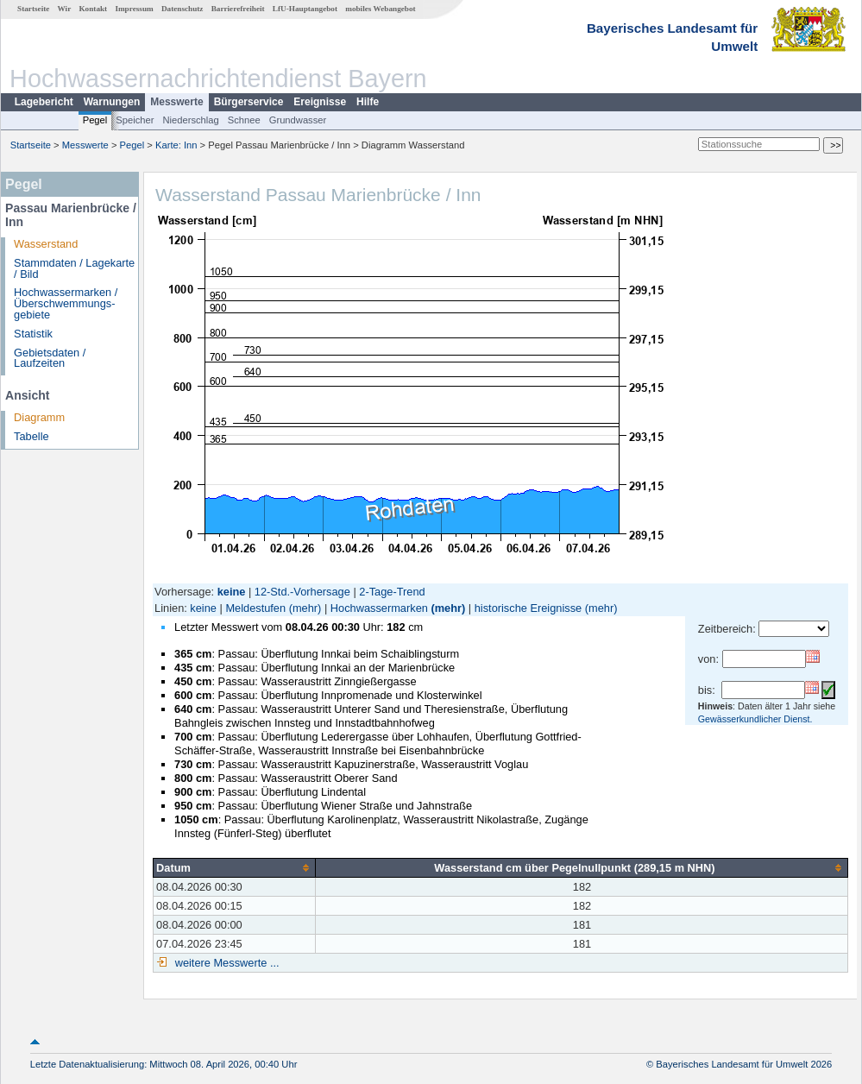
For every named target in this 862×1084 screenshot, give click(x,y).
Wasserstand (46, 243)
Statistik (33, 333)
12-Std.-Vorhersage (302, 591)
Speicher (135, 120)
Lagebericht (44, 102)
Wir (65, 8)
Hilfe (367, 102)
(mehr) (305, 608)
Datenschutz (182, 8)
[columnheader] (235, 867)
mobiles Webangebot (380, 8)
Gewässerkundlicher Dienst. (755, 719)
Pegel (95, 120)
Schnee (244, 120)
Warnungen (112, 102)
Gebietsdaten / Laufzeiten (49, 358)
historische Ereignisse (528, 608)
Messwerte (176, 102)
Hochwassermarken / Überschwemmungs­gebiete (65, 303)
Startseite (33, 8)
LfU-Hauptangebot (305, 8)
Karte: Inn (176, 145)
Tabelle (31, 436)
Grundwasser (298, 120)
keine (203, 608)
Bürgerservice (249, 102)
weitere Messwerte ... (225, 962)
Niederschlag (190, 120)
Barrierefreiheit (238, 8)
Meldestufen (255, 608)
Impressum (134, 8)
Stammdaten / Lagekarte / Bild (74, 268)
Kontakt (93, 8)
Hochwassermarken (379, 608)
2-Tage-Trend (392, 591)
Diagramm (39, 417)
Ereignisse (319, 102)
